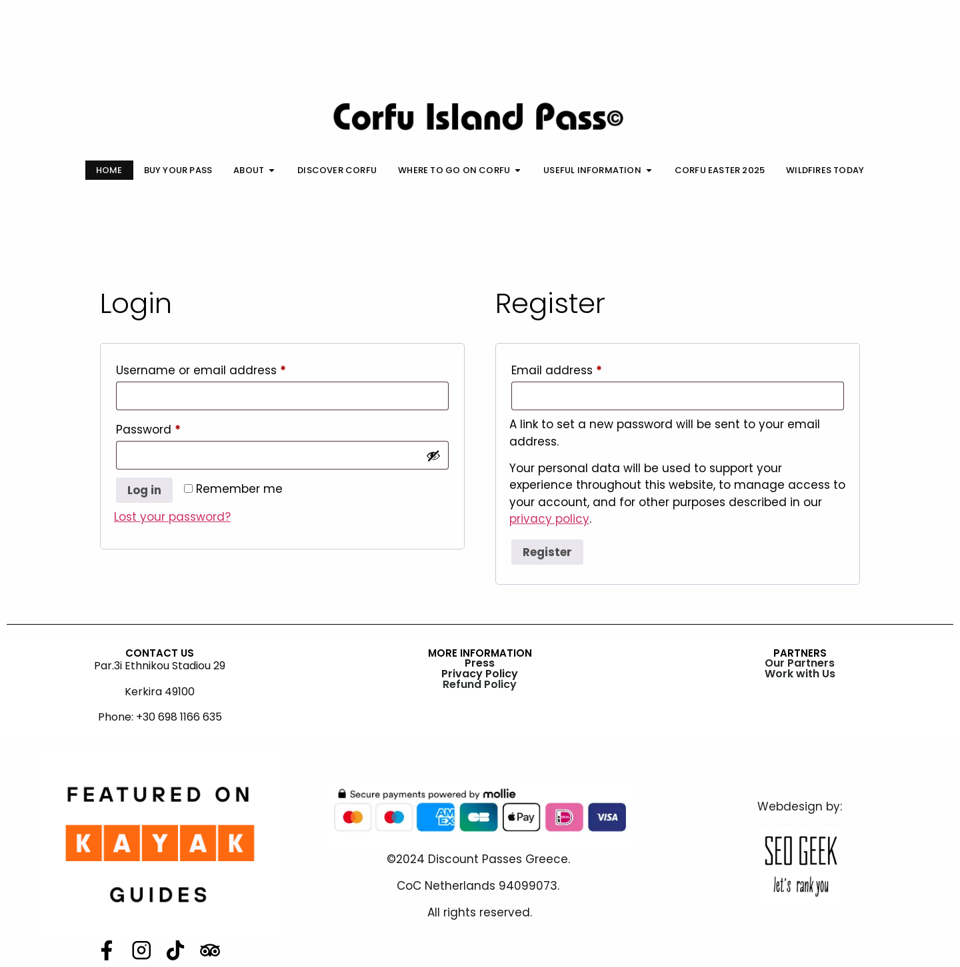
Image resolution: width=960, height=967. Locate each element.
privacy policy (549, 519)
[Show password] (433, 455)
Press (480, 663)
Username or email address (226, 368)
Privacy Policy (479, 673)
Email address (582, 368)
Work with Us (800, 673)
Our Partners (800, 663)
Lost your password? (172, 517)
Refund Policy (480, 684)
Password (173, 428)
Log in (144, 490)
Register (547, 552)
